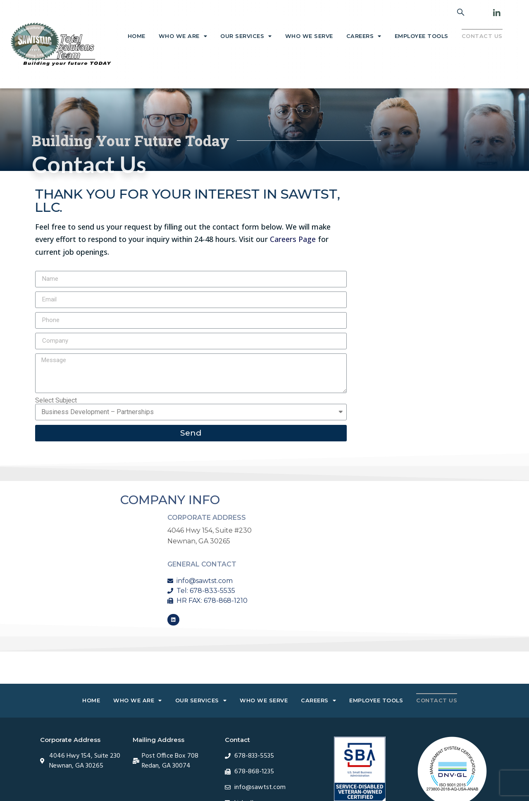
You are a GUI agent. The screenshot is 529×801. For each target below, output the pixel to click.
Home (136, 36)
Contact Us (482, 36)
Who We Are (183, 36)
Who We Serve (309, 36)
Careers (363, 36)
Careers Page (293, 239)
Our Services (246, 36)
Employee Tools (421, 36)
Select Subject (56, 400)
